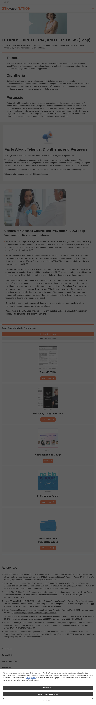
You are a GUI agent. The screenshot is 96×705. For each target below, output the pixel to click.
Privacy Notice (30, 678)
